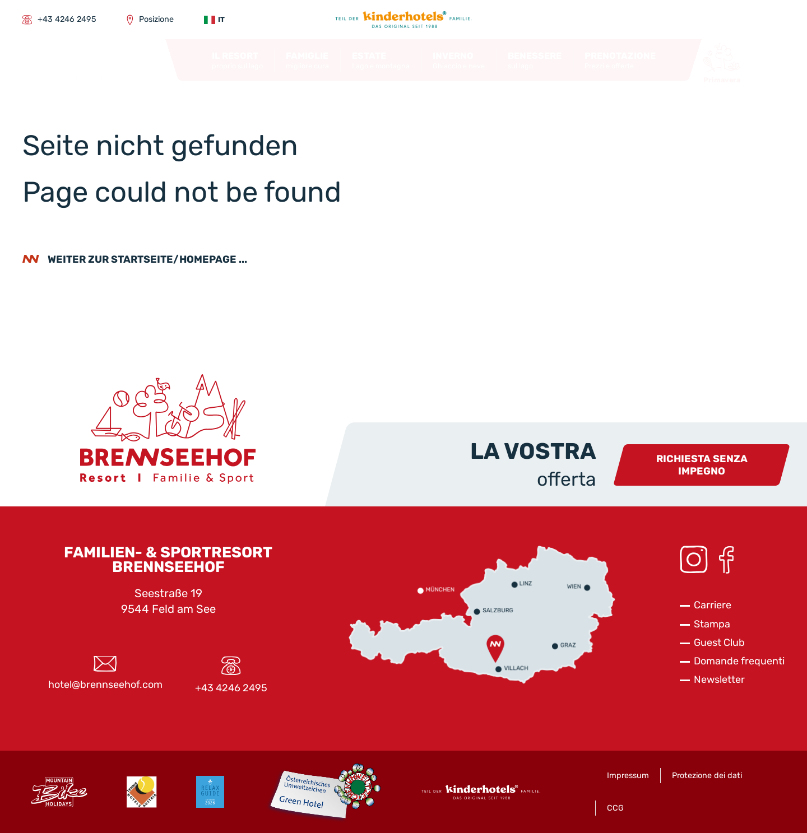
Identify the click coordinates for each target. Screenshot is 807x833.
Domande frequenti (739, 661)
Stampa (712, 624)
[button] (237, 60)
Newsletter (719, 679)
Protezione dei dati (707, 775)
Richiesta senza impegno (702, 465)
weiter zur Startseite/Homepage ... (147, 259)
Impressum (628, 775)
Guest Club (719, 642)
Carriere (712, 605)
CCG (615, 808)
